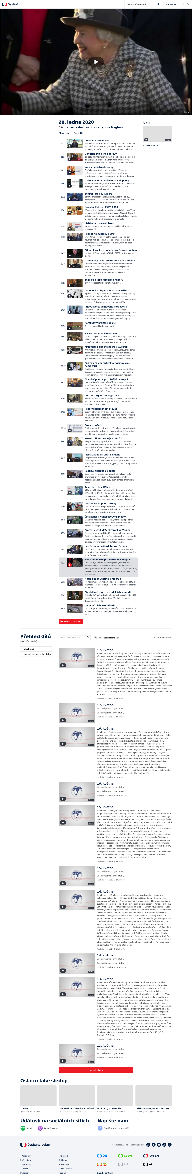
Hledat (157, 5)
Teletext (24, 1168)
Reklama (63, 1160)
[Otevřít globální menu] (186, 4)
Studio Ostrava (65, 1168)
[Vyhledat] (88, 638)
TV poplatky (25, 1164)
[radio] (36, 649)
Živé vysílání (25, 1160)
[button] (96, 62)
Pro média (63, 1155)
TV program (25, 1155)
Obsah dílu (64, 133)
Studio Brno (64, 1164)
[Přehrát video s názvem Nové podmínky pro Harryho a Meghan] (96, 62)
